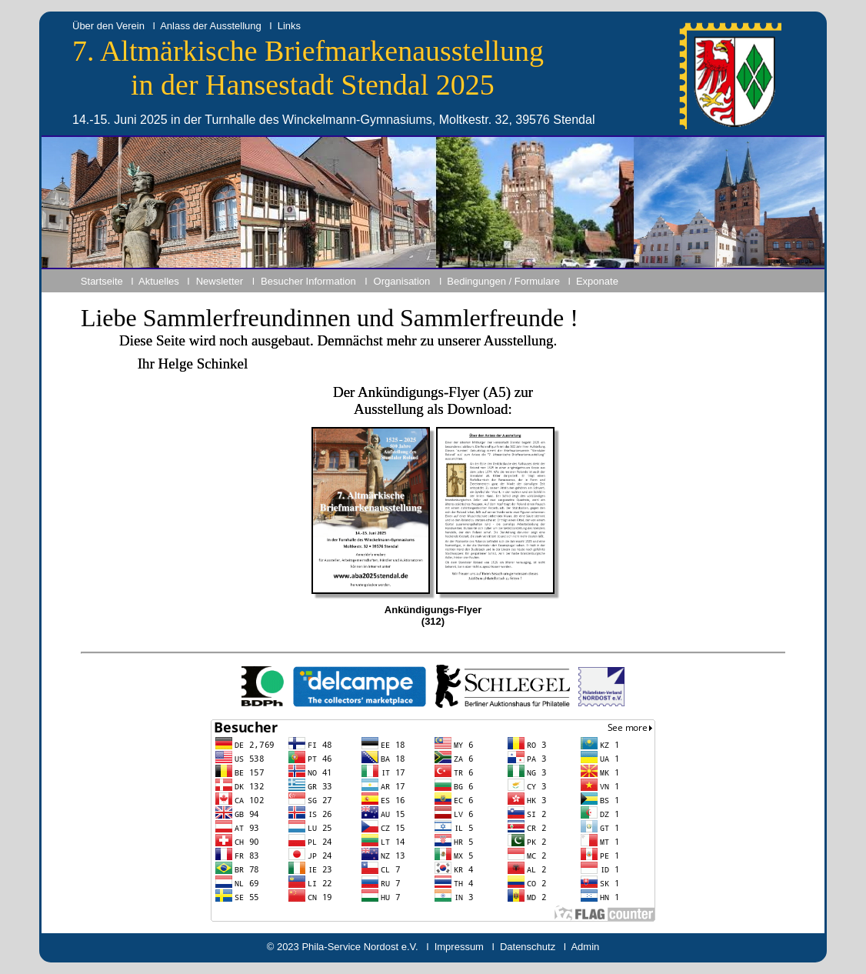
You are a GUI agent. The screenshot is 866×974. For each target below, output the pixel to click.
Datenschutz (527, 946)
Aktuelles (158, 281)
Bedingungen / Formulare (503, 281)
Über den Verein (108, 26)
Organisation (402, 281)
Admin (585, 946)
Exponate (597, 281)
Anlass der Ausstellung (210, 26)
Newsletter (219, 281)
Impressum (459, 946)
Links (289, 26)
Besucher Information (308, 281)
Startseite (102, 281)
